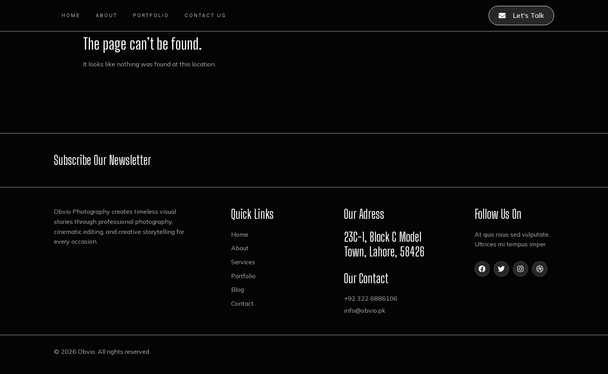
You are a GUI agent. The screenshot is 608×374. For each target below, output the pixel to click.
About (106, 15)
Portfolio (151, 15)
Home (71, 15)
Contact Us (205, 15)
